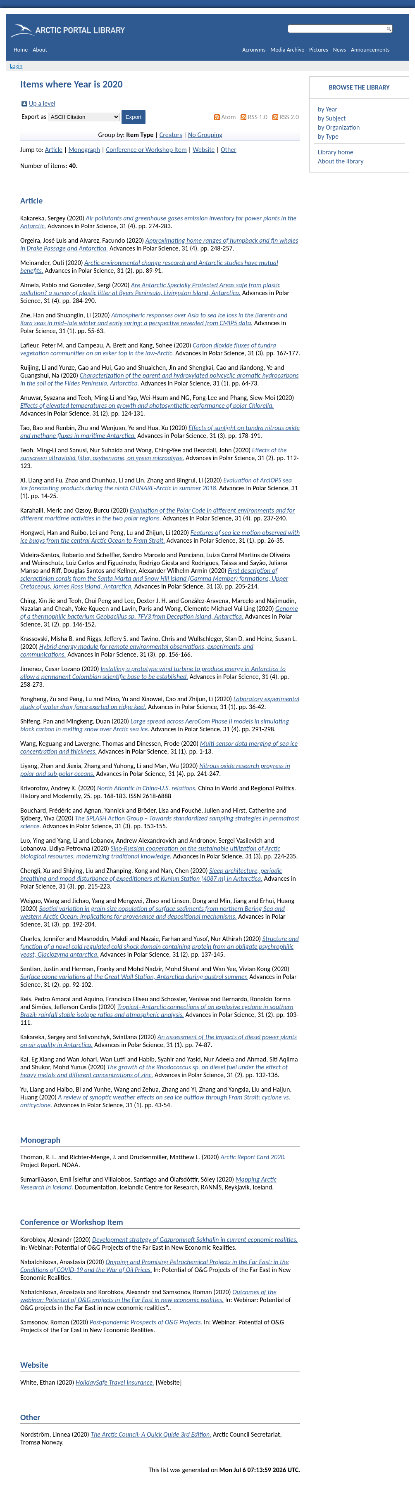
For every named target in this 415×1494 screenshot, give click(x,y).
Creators (171, 135)
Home (21, 49)
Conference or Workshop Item (146, 150)
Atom (228, 117)
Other (228, 150)
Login (16, 65)
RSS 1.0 (257, 117)
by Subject (332, 118)
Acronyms (253, 49)
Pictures (318, 49)
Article (53, 150)
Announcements (370, 49)
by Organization (339, 127)
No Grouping (205, 135)
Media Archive (287, 49)
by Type (328, 136)
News (339, 49)
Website (204, 150)
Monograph (84, 150)
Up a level (42, 103)
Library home (335, 152)
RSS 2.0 (289, 117)
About (40, 49)
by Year (327, 109)
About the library (340, 161)
